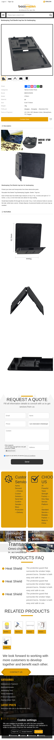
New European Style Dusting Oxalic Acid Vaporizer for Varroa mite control (19, 632)
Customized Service (19, 479)
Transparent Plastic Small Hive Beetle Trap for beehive (30, 632)
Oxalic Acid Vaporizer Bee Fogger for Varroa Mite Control (7, 647)
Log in (4, 1)
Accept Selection (27, 731)
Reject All (15, 731)
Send (27, 462)
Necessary (13, 735)
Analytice (22, 735)
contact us (16, 672)
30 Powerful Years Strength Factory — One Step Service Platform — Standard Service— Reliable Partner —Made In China (45, 504)
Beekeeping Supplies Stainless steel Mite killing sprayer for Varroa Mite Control (42, 632)
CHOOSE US (46, 479)
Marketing (41, 735)
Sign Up (10, 1)
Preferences (31, 735)
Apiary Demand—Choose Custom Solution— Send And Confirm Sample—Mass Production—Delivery (19, 499)
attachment (10, 451)
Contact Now (24, 119)
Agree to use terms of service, (19, 455)
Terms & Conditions (29, 455)
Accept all (38, 731)
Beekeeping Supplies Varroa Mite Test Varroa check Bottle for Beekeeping (7, 632)
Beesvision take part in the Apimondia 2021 (15, 708)
